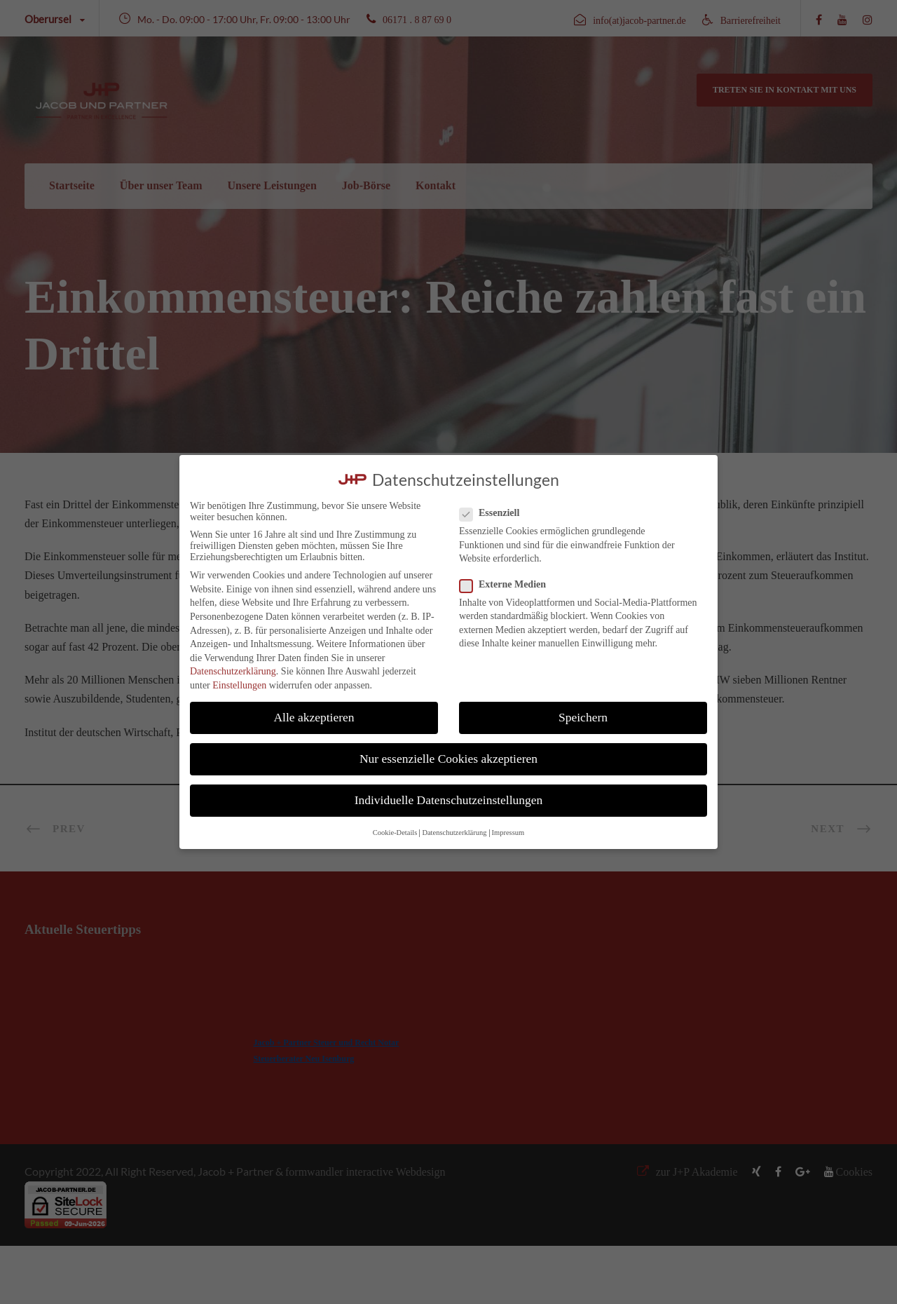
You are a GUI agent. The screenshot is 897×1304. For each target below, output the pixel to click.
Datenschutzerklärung (233, 671)
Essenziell (495, 513)
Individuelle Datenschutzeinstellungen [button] (449, 800)
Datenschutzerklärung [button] (454, 832)
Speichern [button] (583, 717)
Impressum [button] (508, 832)
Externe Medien (508, 584)
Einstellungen (239, 685)
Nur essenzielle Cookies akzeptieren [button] (448, 759)
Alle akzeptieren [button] (313, 717)
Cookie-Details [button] (395, 832)
